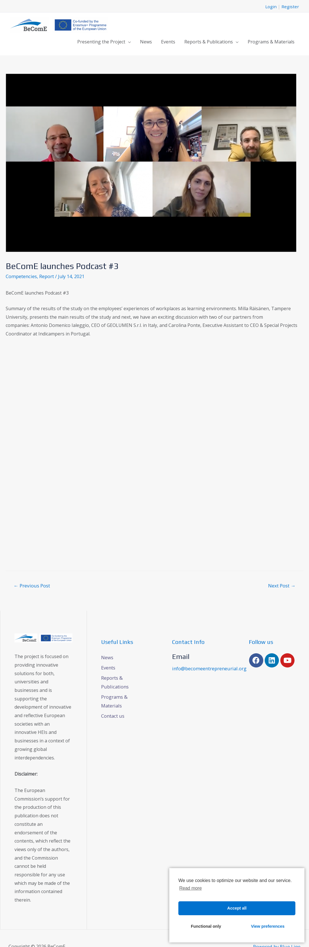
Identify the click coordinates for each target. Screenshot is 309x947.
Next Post (281, 584)
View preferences (268, 926)
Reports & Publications (208, 41)
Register (290, 6)
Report (45, 275)
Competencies (21, 275)
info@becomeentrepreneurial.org (208, 667)
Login (270, 6)
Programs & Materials (271, 41)
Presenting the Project (101, 41)
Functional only (206, 926)
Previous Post (32, 584)
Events (168, 41)
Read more (190, 888)
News (146, 41)
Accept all (237, 908)
